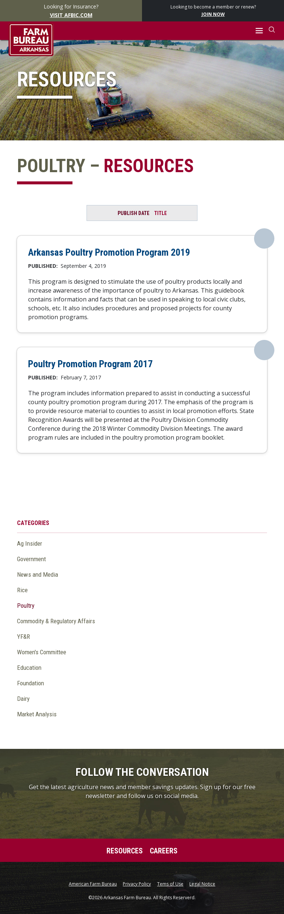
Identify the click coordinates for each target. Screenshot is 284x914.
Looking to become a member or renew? (213, 11)
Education (29, 667)
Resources (124, 850)
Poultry (25, 605)
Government (31, 559)
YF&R (23, 636)
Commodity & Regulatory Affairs (56, 621)
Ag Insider (29, 543)
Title (160, 213)
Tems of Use (170, 884)
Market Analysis (37, 714)
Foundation (30, 683)
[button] (259, 31)
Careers (164, 850)
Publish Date (133, 213)
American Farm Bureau (93, 884)
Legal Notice (202, 884)
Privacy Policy (137, 884)
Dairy (23, 698)
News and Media (37, 574)
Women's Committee (41, 652)
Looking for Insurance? (71, 11)
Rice (22, 590)
